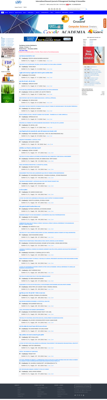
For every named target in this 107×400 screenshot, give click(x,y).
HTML (48, 60)
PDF (51, 60)
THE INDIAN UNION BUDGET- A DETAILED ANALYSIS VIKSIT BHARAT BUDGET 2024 (39, 181)
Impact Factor (18, 12)
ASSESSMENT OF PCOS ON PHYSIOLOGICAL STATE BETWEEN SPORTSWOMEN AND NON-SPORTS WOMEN (45, 284)
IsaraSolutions (82, 386)
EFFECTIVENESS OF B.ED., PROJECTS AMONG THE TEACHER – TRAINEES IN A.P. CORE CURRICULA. (43, 114)
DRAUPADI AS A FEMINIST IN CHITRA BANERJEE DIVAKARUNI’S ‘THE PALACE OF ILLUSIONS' (41, 122)
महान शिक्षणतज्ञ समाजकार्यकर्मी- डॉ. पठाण (27, 56)
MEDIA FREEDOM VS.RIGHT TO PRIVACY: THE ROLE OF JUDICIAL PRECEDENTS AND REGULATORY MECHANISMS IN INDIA (48, 258)
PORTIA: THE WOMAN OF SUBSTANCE (28, 351)
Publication (31, 12)
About (19, 390)
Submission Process (62, 394)
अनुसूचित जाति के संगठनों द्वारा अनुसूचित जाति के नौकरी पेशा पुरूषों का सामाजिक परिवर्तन (35, 72)
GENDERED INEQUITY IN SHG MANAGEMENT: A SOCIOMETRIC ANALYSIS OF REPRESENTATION (42, 214)
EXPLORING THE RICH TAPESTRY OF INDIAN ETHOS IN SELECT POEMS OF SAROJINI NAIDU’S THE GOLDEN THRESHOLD (48, 106)
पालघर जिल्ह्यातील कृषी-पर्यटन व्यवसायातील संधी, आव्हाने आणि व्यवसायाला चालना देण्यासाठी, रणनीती (38, 131)
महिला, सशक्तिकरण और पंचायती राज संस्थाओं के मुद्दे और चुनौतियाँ (31, 334)
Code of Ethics (61, 390)
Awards (71, 12)
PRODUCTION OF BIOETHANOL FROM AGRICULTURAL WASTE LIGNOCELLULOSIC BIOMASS (41, 240)
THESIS (39, 390)
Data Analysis (40, 392)
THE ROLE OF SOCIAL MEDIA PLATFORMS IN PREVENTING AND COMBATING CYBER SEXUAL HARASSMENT (45, 156)
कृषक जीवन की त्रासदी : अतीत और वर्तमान (27, 81)
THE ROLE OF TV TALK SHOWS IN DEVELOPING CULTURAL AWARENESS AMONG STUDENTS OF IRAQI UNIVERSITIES (47, 232)
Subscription (65, 12)
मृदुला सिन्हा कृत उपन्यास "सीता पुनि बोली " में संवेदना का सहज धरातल (32, 293)
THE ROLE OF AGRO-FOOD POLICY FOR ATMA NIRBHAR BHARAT (34, 276)
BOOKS (39, 396)
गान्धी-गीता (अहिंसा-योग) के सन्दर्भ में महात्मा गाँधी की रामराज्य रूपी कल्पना (33, 326)
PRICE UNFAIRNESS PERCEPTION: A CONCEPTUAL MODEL (33, 164)
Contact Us (58, 12)
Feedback (59, 388)
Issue (24, 12)
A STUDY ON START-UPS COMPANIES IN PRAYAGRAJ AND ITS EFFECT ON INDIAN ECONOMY (41, 198)
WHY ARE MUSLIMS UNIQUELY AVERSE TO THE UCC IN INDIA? (34, 369)
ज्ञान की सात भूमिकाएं (23, 189)
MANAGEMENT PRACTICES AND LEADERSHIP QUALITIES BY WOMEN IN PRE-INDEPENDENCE (41, 173)
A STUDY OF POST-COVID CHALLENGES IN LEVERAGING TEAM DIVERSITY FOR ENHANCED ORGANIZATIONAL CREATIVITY (48, 343)
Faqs (52, 12)
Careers (59, 396)
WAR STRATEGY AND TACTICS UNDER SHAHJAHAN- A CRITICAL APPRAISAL (37, 98)
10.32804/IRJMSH (76, 4)
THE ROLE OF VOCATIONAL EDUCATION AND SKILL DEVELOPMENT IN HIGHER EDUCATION (41, 317)
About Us (11, 12)
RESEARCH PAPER (42, 394)
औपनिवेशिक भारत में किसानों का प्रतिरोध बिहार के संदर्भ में (30, 148)
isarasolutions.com (82, 392)
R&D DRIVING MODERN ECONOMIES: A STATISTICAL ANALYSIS (34, 301)
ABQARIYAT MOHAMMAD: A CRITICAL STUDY (30, 139)
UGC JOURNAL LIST (42, 388)
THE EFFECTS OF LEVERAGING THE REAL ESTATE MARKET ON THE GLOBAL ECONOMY (40, 64)
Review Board (45, 12)
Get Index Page (23, 50)
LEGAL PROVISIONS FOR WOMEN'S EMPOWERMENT (32, 309)
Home (6, 12)
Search (37, 12)
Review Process (61, 392)
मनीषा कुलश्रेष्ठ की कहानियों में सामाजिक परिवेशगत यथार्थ (29, 206)
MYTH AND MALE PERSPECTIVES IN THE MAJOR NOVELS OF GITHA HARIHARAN (38, 89)
